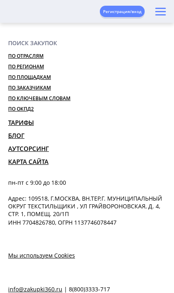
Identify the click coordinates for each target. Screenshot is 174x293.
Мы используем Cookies (41, 255)
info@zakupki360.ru (35, 289)
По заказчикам (29, 87)
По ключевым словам (39, 98)
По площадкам (29, 77)
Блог (16, 135)
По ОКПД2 (21, 108)
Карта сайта (28, 161)
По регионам (26, 66)
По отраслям (26, 55)
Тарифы (21, 122)
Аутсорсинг (28, 148)
